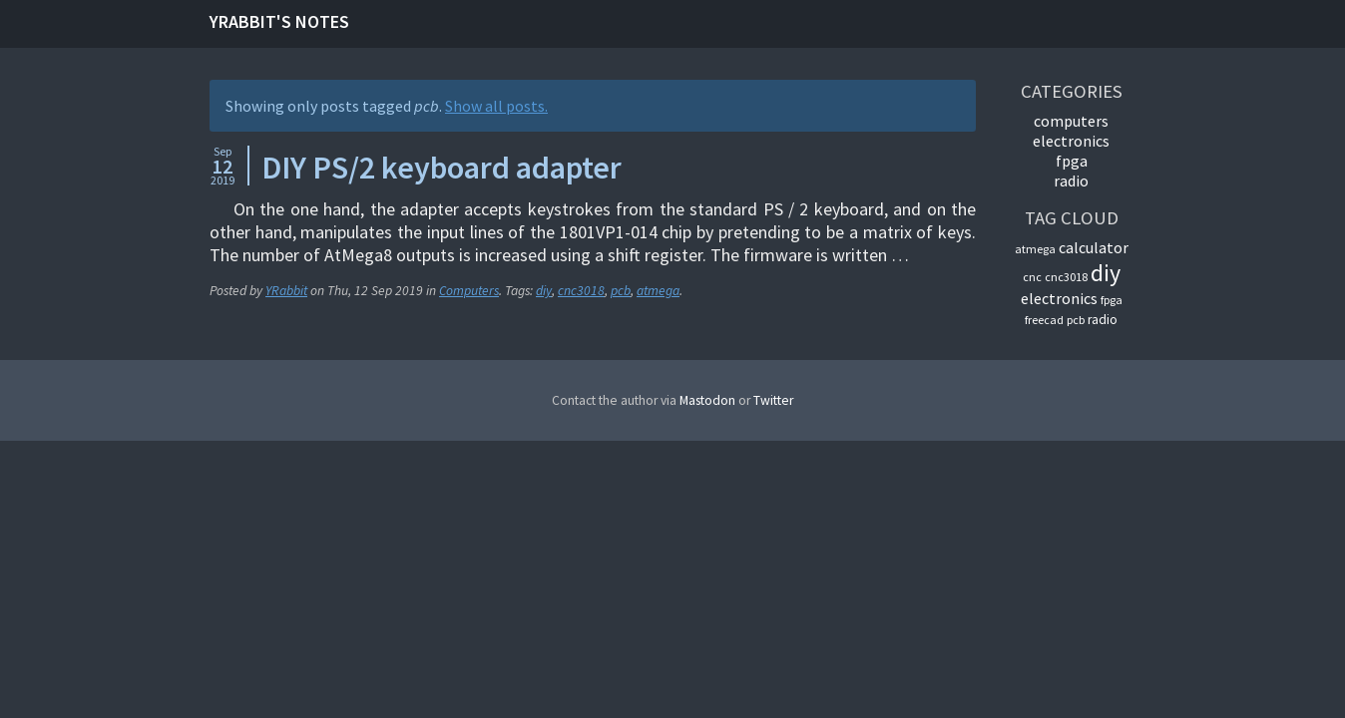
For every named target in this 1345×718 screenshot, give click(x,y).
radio (1103, 319)
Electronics (1071, 141)
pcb (621, 290)
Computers (469, 290)
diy (544, 290)
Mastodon (707, 400)
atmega (658, 290)
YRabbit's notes (279, 21)
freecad (1044, 319)
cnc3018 (581, 290)
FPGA (1072, 161)
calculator (1093, 247)
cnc (1032, 276)
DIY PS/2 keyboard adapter (441, 167)
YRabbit (286, 290)
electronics (1059, 298)
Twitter (773, 400)
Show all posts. (496, 106)
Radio (1071, 180)
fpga (1111, 299)
